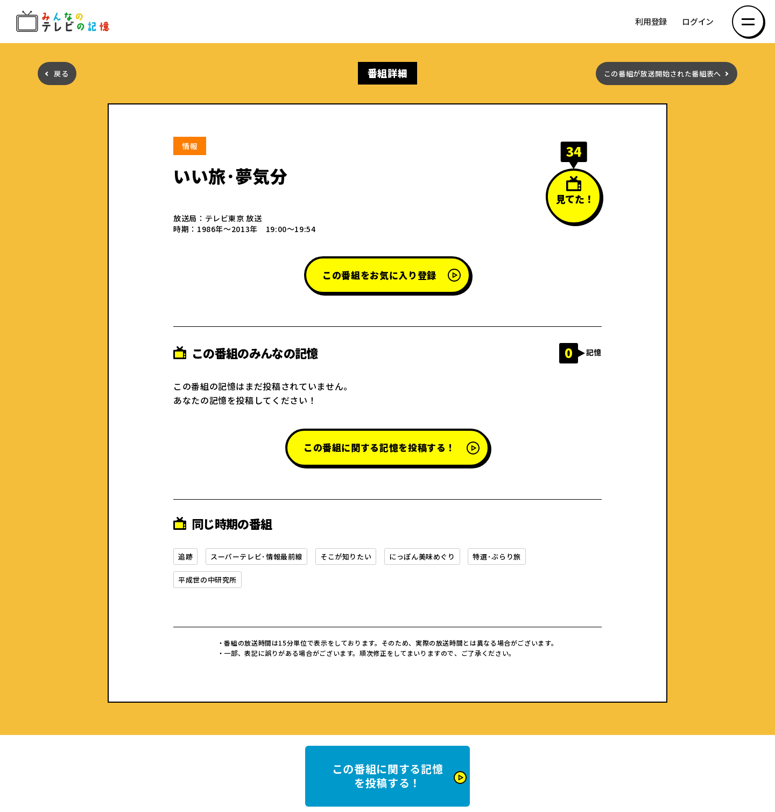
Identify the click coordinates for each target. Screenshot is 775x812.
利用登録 (651, 22)
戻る (61, 73)
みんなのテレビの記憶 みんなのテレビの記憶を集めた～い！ (64, 21)
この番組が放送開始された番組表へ (662, 73)
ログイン (698, 22)
